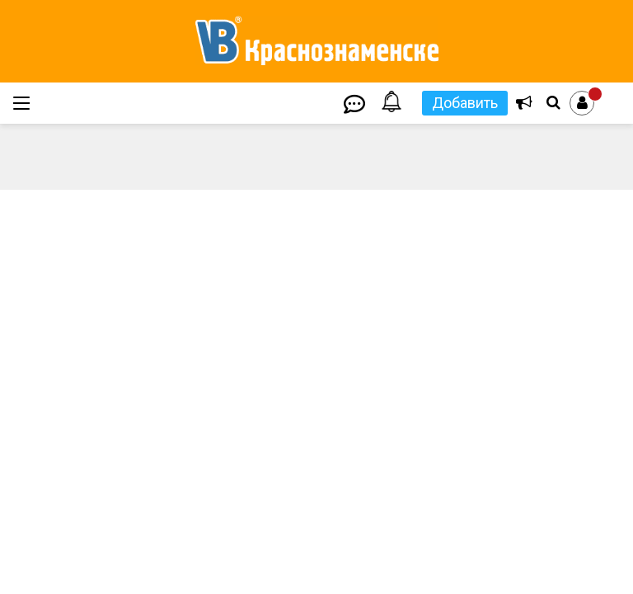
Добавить (465, 102)
